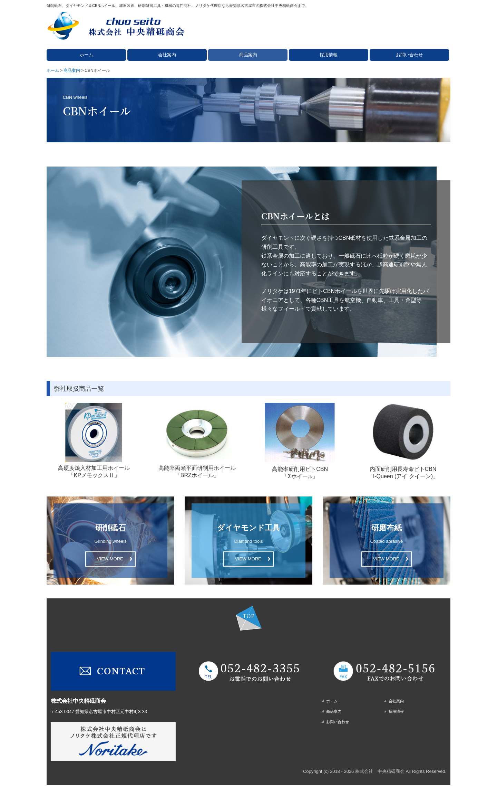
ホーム (86, 54)
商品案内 (248, 54)
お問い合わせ (409, 54)
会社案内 (167, 54)
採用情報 (329, 54)
